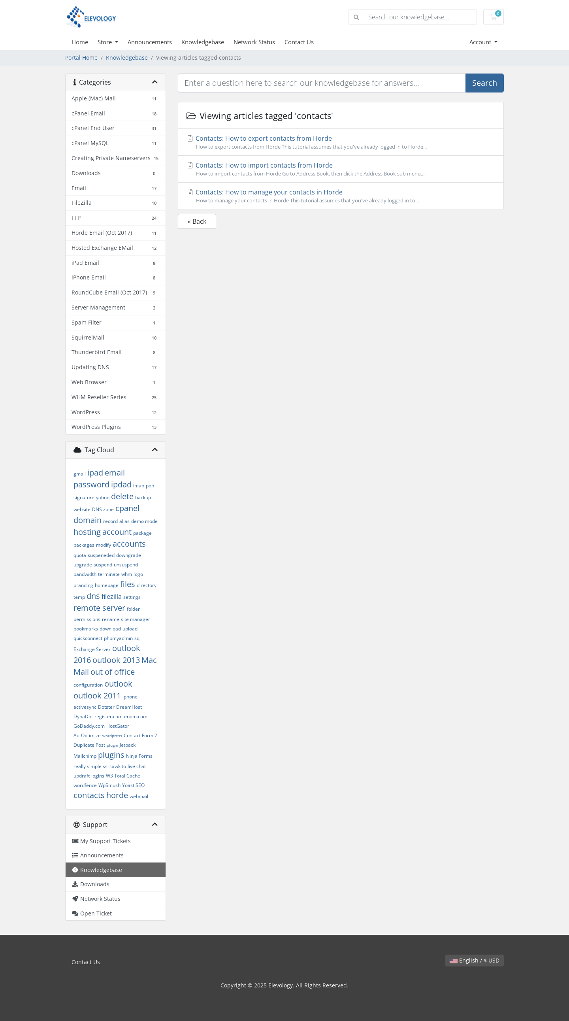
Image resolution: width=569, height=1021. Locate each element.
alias (124, 521)
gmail (79, 473)
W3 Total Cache (123, 775)
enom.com (135, 716)
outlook (118, 683)
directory (146, 585)
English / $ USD (474, 960)
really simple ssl (91, 766)
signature (83, 497)
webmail (139, 796)
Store (105, 42)
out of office (112, 671)
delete (122, 496)
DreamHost (129, 707)
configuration (88, 684)
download (110, 628)
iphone (130, 696)
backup (143, 497)
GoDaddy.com (89, 726)
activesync (84, 707)
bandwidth (84, 574)
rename (110, 619)
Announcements (150, 42)
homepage (107, 585)
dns (93, 596)
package (142, 533)
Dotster (106, 707)
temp (79, 597)
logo (138, 574)
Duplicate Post (89, 745)
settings (132, 597)
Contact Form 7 (140, 735)
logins (97, 775)
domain (87, 520)
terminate (109, 574)
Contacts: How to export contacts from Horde (341, 142)
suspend (103, 564)
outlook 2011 (97, 695)
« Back (197, 221)
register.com (108, 716)
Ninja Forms (139, 756)
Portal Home (81, 57)
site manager (135, 619)
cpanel (127, 508)
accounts (129, 543)
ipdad (121, 484)
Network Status (254, 42)
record (110, 521)
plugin (112, 745)
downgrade (128, 555)
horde (117, 795)
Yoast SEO (133, 785)
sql (137, 638)
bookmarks (85, 628)
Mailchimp (84, 756)
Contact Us (299, 42)
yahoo (102, 497)
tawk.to (118, 766)
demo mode (144, 521)
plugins (111, 754)
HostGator (117, 726)
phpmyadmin (118, 638)
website (81, 509)
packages (83, 545)
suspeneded (101, 555)
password (91, 484)
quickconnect (87, 638)
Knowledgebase (202, 42)
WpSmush (109, 785)
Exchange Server (92, 649)
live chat (137, 766)
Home (80, 42)
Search (484, 82)
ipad (95, 472)
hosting (87, 532)
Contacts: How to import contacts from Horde (341, 169)
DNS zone (103, 509)
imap (138, 485)
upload (130, 628)
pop (150, 485)
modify (103, 545)
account (117, 532)
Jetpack (128, 745)
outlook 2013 (116, 660)
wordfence (85, 785)
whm (126, 574)
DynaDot (83, 716)
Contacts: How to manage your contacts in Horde (341, 196)
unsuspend (126, 564)
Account (481, 42)
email (115, 472)
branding (83, 585)
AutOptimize (87, 735)
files (127, 584)
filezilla (112, 596)
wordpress (112, 735)
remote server (99, 607)
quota (79, 555)
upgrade (82, 564)
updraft (81, 775)
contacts (89, 795)
